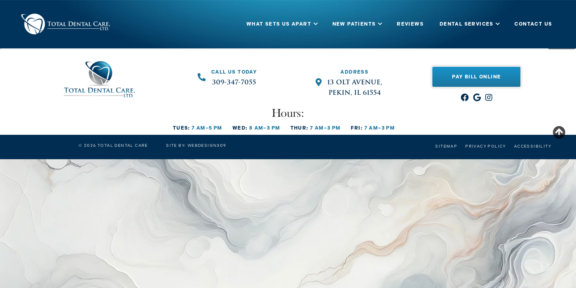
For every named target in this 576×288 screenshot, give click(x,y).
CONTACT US (533, 24)
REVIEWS (410, 24)
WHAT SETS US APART (278, 24)
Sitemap (446, 146)
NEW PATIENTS (354, 24)
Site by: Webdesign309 (196, 145)
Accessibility (532, 146)
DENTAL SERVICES (467, 24)
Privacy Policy (485, 146)
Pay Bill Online (476, 77)
